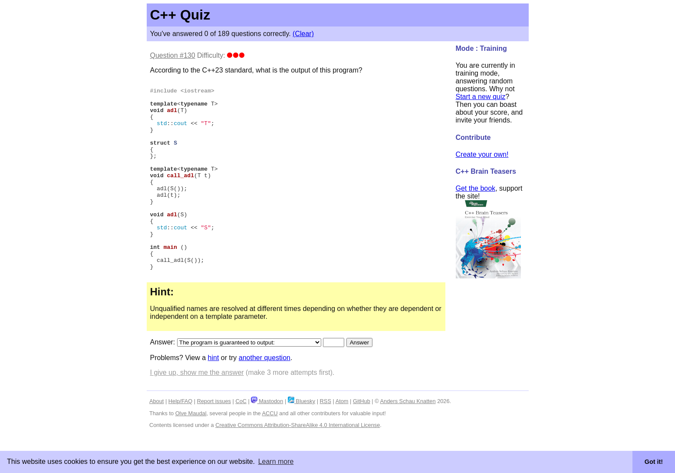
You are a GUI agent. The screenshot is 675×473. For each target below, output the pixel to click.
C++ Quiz (180, 15)
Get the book (476, 188)
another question (264, 396)
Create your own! (482, 154)
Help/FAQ (180, 440)
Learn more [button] (276, 461)
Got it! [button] (654, 461)
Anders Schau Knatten (408, 440)
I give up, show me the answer (197, 411)
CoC (241, 440)
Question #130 (172, 55)
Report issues (214, 440)
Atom (342, 440)
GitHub (361, 440)
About (156, 440)
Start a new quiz (481, 96)
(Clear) (303, 33)
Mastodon (267, 440)
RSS (325, 440)
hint (213, 396)
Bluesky (301, 440)
